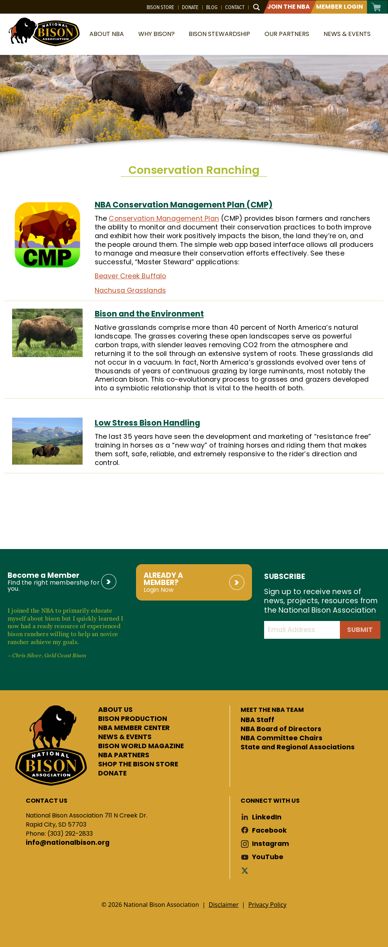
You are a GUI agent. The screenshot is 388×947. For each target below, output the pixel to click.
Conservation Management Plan (164, 218)
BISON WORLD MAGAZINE (141, 746)
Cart (376, 7)
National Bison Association (44, 31)
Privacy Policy (267, 904)
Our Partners (286, 34)
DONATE (112, 773)
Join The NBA (288, 6)
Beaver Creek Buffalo (130, 276)
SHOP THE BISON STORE (138, 764)
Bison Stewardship (219, 34)
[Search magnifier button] (256, 7)
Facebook (269, 830)
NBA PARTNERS (123, 755)
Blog (211, 7)
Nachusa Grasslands (130, 290)
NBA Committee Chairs (281, 738)
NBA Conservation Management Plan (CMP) (183, 204)
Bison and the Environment (149, 313)
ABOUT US (115, 710)
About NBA (106, 34)
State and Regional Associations (298, 747)
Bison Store (160, 7)
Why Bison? (156, 34)
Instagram (270, 843)
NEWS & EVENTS (125, 737)
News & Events (347, 34)
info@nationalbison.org (68, 842)
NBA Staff (257, 720)
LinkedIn (267, 817)
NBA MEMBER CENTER (134, 728)
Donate (190, 7)
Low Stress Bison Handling (147, 422)
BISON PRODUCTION (132, 719)
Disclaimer (224, 904)
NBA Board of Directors (281, 729)
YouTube (267, 857)
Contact (234, 7)
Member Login (339, 6)
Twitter (246, 870)
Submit (360, 629)
